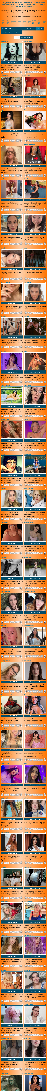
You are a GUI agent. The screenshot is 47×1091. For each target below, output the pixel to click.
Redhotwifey (28, 843)
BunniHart (4, 709)
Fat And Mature (39, 21)
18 (27, 29)
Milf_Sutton (27, 275)
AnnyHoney (27, 175)
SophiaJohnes (28, 977)
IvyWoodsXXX (5, 743)
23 (2, 32)
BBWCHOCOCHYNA (30, 142)
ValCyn (26, 242)
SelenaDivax (4, 74)
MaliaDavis (27, 442)
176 (17, 32)
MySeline (3, 242)
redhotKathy (4, 910)
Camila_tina (27, 408)
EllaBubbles (27, 743)
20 (34, 29)
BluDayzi (3, 142)
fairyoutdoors (5, 208)
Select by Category (26, 37)
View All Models (6, 29)
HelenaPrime (4, 41)
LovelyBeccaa (28, 1044)
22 (42, 29)
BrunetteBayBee (29, 609)
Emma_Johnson (5, 375)
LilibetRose (27, 375)
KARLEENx (27, 1010)
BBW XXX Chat (8, 21)
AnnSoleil (4, 175)
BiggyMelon (4, 509)
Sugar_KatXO (5, 1044)
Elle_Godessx (5, 809)
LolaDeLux (27, 1077)
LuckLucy (4, 442)
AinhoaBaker (28, 543)
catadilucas (27, 709)
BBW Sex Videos (3, 21)
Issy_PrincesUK (5, 275)
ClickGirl (26, 776)
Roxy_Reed (4, 776)
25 (10, 32)
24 (6, 32)
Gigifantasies (5, 108)
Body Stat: (12, 61)
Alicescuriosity (28, 877)
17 (23, 29)
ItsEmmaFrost (28, 910)
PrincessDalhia (28, 676)
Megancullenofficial (6, 1010)
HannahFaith (28, 809)
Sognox (3, 977)
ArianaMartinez (28, 509)
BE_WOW (4, 944)
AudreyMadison (5, 643)
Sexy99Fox (27, 208)
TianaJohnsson (28, 476)
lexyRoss (3, 342)
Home (17, 37)
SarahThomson (28, 108)
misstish (3, 609)
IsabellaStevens (5, 408)
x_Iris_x (3, 1077)
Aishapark (27, 308)
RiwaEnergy (27, 643)
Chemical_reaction (30, 576)
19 (31, 29)
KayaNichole (28, 41)
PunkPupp (27, 944)
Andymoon (4, 543)
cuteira (26, 342)
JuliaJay (3, 308)
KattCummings (5, 576)
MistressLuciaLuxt (6, 676)
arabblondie (4, 877)
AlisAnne (3, 476)
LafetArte (3, 843)
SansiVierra (27, 74)
